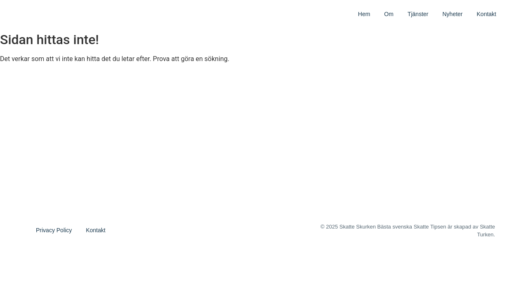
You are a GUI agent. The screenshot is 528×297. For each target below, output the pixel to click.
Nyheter (452, 14)
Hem (364, 14)
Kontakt (486, 14)
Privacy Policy (54, 230)
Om (389, 14)
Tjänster (418, 14)
